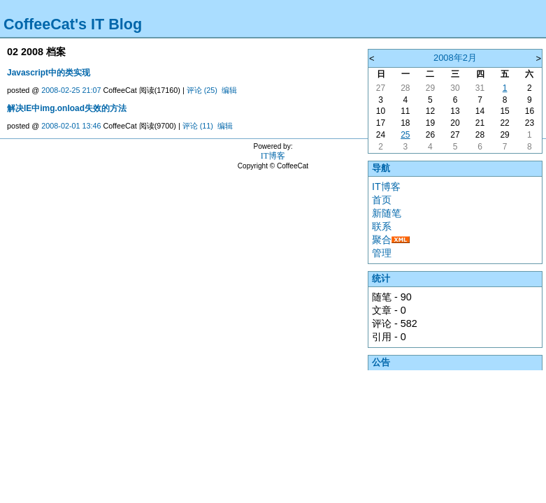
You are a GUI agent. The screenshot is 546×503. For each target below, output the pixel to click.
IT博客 (386, 186)
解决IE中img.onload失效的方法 (67, 108)
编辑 (229, 90)
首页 (381, 199)
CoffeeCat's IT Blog (72, 24)
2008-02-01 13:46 (71, 126)
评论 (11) (197, 126)
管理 (381, 252)
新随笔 (386, 213)
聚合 (381, 239)
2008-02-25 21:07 (71, 90)
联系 (381, 226)
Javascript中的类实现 (48, 73)
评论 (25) (202, 90)
